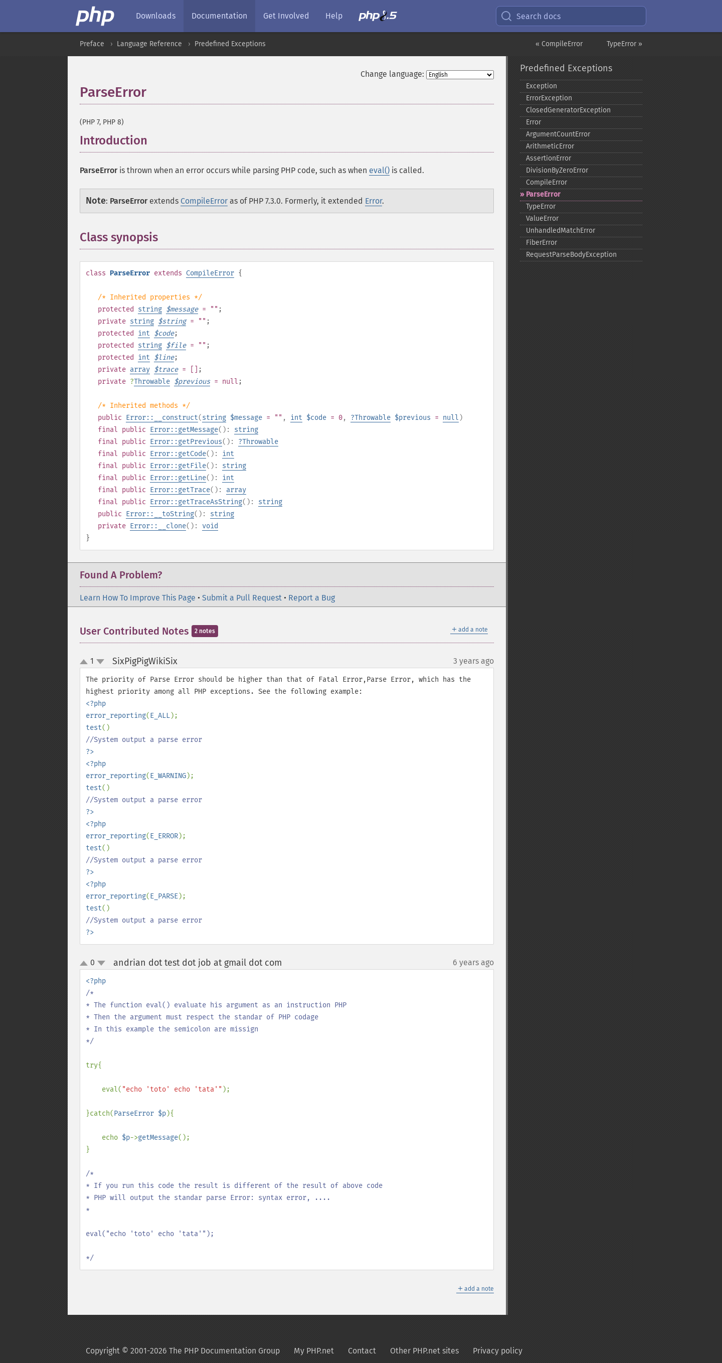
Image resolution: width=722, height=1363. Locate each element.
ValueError (542, 218)
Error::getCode (178, 453)
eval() (379, 170)
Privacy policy (497, 1350)
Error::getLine (178, 478)
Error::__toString (160, 514)
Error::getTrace (180, 490)
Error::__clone (158, 526)
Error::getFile (178, 466)
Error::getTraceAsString (196, 502)
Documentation (219, 16)
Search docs (530, 16)
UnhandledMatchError (560, 230)
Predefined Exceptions (230, 44)
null (451, 417)
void (210, 526)
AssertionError (548, 158)
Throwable (152, 381)
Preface (92, 44)
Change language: (392, 74)
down (100, 661)
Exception (541, 86)
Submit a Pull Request (242, 597)
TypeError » (624, 44)
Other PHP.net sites (424, 1350)
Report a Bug (311, 597)
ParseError (543, 194)
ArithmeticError (550, 146)
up (86, 662)
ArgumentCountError (558, 134)
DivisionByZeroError (557, 170)
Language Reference (149, 44)
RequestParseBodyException (571, 254)
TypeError (541, 206)
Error (373, 201)
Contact (362, 1350)
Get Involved (286, 16)
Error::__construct (162, 417)
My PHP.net (314, 1350)
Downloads (155, 16)
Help (333, 16)
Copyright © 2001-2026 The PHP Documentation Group (183, 1350)
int (144, 333)
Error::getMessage (184, 429)
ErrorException (549, 98)
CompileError (204, 201)
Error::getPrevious (186, 441)
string (150, 309)
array (140, 369)
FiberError (541, 242)
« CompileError (559, 44)
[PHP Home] (96, 16)
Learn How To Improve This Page (138, 597)
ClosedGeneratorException (568, 110)
